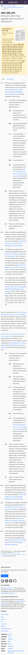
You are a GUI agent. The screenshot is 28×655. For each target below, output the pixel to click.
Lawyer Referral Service (7, 593)
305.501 (19, 49)
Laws (9, 644)
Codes (9, 634)
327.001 (21, 55)
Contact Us (4, 624)
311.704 (14, 64)
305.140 (15, 48)
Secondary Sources (6, 628)
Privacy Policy (4, 631)
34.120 (4, 46)
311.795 (4, 55)
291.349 (10, 48)
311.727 (4, 69)
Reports (3, 626)
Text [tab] (3, 79)
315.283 (14, 55)
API (2, 621)
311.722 (9, 67)
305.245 (20, 48)
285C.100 (20, 46)
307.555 (19, 51)
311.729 (9, 69)
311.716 (14, 65)
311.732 (4, 71)
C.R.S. (9, 636)
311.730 (14, 69)
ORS (5, 6)
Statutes (10, 639)
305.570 (9, 51)
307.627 (4, 53)
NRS (9, 641)
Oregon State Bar (8, 588)
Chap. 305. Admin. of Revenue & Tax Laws (13, 7)
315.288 (16, 71)
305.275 (4, 49)
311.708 (4, 65)
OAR (9, 646)
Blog (2, 617)
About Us (3, 619)
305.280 (9, 49)
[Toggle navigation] (25, 2)
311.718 (19, 65)
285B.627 (15, 46)
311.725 (19, 67)
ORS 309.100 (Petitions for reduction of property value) (15, 267)
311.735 (9, 71)
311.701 (19, 53)
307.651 (9, 53)
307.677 (14, 53)
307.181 (14, 51)
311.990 (9, 55)
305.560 (4, 51)
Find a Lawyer (5, 614)
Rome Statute (12, 651)
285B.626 (9, 46)
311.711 (9, 65)
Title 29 (14, 6)
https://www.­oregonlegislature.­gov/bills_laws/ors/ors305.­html (13, 554)
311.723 (14, 67)
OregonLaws (12, 2)
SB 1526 (5, 30)
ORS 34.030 (20, 44)
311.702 (9, 64)
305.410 (14, 49)
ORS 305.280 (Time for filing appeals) (16, 287)
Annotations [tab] (12, 79)
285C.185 (4, 48)
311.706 (19, 64)
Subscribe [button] (4, 576)
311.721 (4, 67)
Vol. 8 (9, 6)
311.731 (19, 69)
